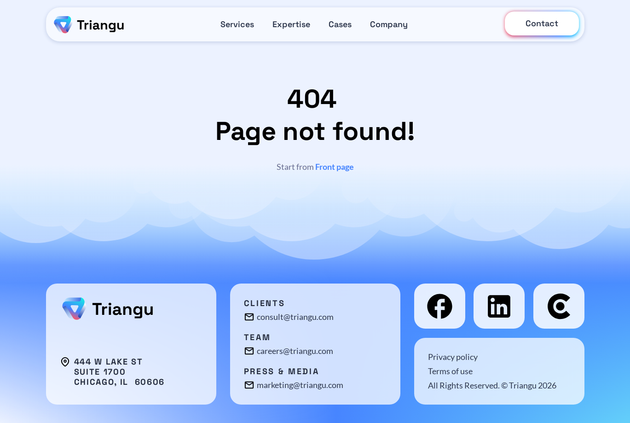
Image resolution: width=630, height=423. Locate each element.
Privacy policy (453, 357)
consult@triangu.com (295, 317)
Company (389, 24)
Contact (542, 23)
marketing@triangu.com (300, 385)
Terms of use (450, 371)
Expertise (291, 24)
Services (237, 24)
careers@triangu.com (295, 351)
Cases (340, 24)
